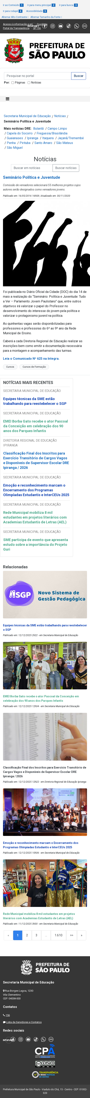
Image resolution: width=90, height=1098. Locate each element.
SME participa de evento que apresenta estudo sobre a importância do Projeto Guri (35, 544)
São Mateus (64, 143)
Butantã (38, 128)
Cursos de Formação (34, 366)
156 (8, 1015)
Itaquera (48, 138)
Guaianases (15, 138)
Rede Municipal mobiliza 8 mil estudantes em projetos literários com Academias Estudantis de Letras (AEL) (35, 517)
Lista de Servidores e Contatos (24, 1022)
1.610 (58, 935)
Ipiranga (32, 138)
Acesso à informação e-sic (18, 24)
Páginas (20, 82)
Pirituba (25, 143)
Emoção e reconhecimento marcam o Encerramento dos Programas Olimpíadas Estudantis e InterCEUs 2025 (36, 490)
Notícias (36, 82)
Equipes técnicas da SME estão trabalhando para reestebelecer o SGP (34, 401)
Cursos (10, 366)
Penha (11, 143)
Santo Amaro (43, 143)
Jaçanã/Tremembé (71, 138)
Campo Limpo (57, 128)
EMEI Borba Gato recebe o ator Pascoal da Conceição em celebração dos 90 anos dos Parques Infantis (35, 426)
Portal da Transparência (16, 28)
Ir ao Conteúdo (13, 5)
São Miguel (15, 148)
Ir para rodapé (12, 11)
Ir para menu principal (41, 5)
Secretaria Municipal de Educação (27, 116)
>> (71, 935)
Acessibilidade (36, 11)
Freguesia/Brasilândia (52, 133)
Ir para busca (68, 5)
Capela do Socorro (20, 133)
